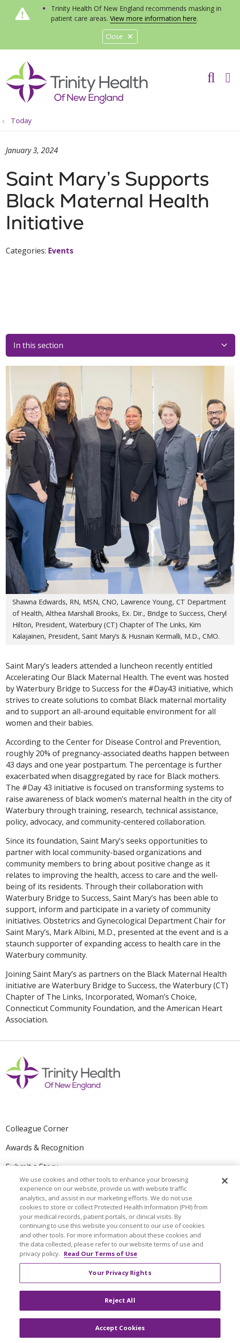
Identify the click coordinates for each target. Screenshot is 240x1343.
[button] (229, 74)
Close (120, 36)
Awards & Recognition (45, 1147)
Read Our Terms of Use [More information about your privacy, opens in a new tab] (100, 1257)
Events (60, 250)
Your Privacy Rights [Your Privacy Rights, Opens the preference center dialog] (120, 1276)
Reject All (120, 1304)
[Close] (224, 1184)
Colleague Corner (37, 1128)
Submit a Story (32, 1166)
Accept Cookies (120, 1331)
